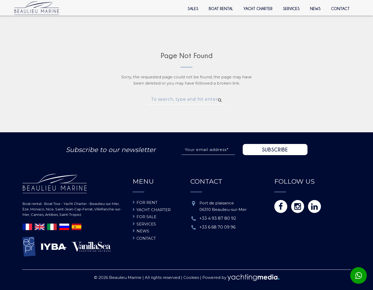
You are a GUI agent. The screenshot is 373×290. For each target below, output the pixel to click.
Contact (340, 8)
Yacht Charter (257, 8)
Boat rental (221, 8)
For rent (147, 202)
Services (291, 8)
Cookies (191, 277)
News (315, 8)
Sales (193, 8)
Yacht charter (154, 209)
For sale (146, 216)
